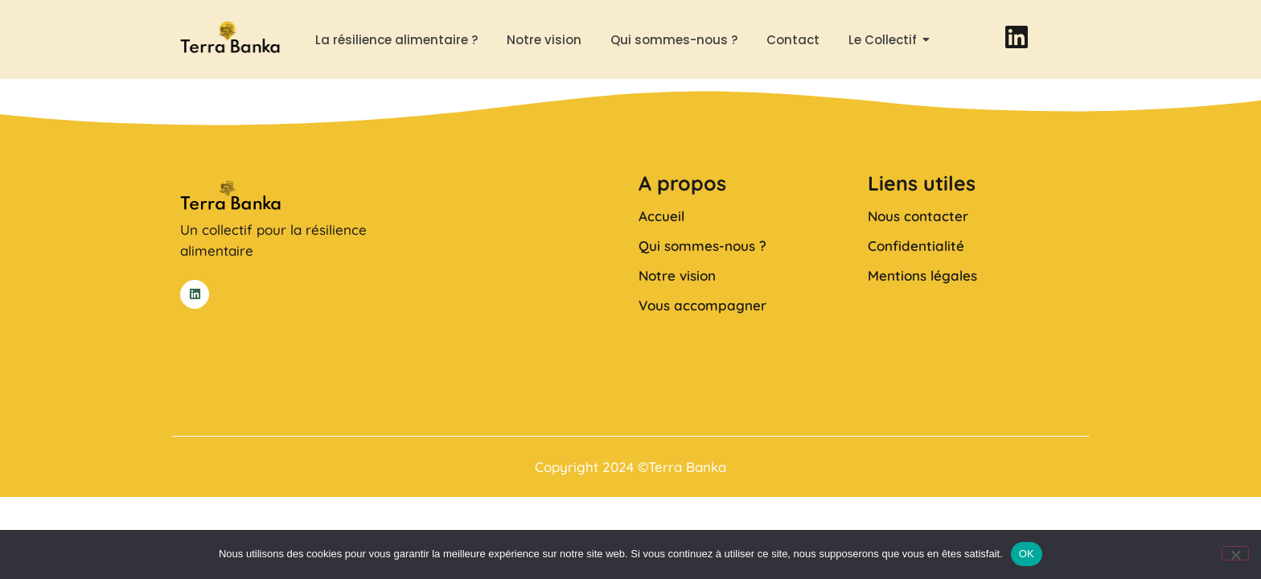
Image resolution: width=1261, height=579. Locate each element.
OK (1026, 554)
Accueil (661, 215)
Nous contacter (918, 215)
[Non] (1235, 553)
